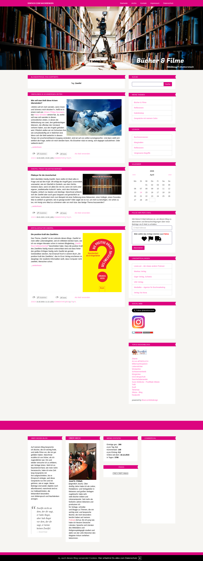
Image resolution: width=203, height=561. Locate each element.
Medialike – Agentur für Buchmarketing (149, 287)
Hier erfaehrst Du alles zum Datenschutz (117, 558)
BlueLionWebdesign (150, 400)
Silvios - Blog (137, 392)
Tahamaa (135, 390)
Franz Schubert (40, 115)
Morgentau (136, 374)
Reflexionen (139, 108)
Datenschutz (168, 3)
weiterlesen (37, 147)
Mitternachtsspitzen (140, 364)
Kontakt (143, 3)
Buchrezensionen (141, 137)
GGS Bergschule (139, 377)
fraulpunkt (136, 395)
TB (67, 158)
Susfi (134, 387)
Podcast (72, 520)
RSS (67, 302)
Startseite (124, 3)
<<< (134, 175)
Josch (33, 158)
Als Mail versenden (82, 154)
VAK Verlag (138, 282)
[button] (15, 38)
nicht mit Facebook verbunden (33, 153)
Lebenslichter (137, 366)
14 (141, 192)
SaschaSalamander (140, 379)
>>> (170, 175)
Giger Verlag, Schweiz (143, 277)
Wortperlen (136, 369)
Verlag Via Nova (140, 293)
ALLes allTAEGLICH (140, 361)
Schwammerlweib (139, 372)
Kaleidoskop (139, 113)
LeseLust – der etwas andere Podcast (149, 266)
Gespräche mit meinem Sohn (145, 118)
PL (70, 158)
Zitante (134, 359)
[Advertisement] (158, 482)
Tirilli (134, 384)
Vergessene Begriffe (142, 153)
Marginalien (138, 142)
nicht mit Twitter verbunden (57, 153)
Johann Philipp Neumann (54, 112)
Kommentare (59, 158)
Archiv (134, 3)
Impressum (154, 3)
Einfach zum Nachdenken (40, 3)
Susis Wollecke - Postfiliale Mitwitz (146, 382)
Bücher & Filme (140, 102)
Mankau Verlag (140, 271)
